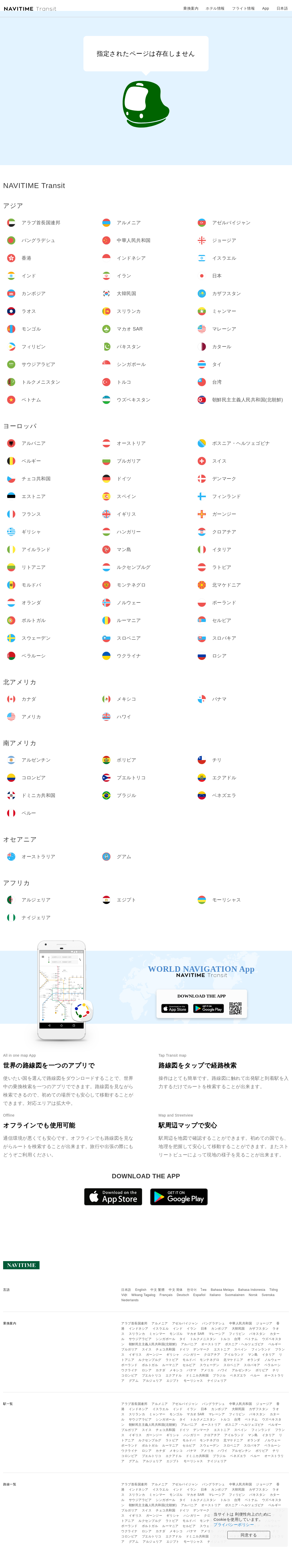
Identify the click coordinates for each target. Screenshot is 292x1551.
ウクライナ (129, 1370)
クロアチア (212, 1354)
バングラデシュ (213, 1323)
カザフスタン (259, 1328)
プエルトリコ (151, 1375)
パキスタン (257, 1334)
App (265, 8)
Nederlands (129, 1300)
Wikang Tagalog (143, 1295)
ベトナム (251, 1339)
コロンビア (129, 1375)
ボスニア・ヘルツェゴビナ (244, 1344)
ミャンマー (157, 1334)
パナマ (192, 1370)
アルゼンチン (241, 1370)
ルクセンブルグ (149, 1360)
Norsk (253, 1295)
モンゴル (175, 1334)
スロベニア (231, 1365)
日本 (204, 1328)
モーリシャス (193, 1380)
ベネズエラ (238, 1375)
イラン (192, 1328)
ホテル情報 (215, 8)
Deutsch (183, 1295)
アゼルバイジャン (185, 1323)
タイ (182, 1339)
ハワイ (223, 1370)
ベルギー (274, 1344)
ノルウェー (272, 1360)
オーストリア (211, 1344)
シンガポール (165, 1339)
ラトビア (172, 1360)
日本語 (126, 1290)
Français (166, 1295)
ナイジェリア (217, 1380)
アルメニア (159, 1323)
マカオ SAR (195, 1334)
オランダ (253, 1360)
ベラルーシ (272, 1365)
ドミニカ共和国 (197, 1375)
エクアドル (174, 1375)
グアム (134, 1380)
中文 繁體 (157, 1290)
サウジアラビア (140, 1339)
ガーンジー (154, 1354)
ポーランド (129, 1365)
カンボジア (219, 1328)
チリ (275, 1370)
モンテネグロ (209, 1360)
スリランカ (137, 1334)
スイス (147, 1349)
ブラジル (219, 1375)
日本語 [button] (282, 8)
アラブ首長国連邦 (134, 1323)
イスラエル (161, 1328)
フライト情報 (243, 8)
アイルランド (234, 1354)
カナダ (161, 1370)
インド (178, 1328)
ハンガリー (192, 1354)
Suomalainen (235, 1295)
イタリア (268, 1354)
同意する (249, 1535)
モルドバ (189, 1360)
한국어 (192, 1290)
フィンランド (261, 1349)
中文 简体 (176, 1290)
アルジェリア (152, 1380)
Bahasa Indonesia (251, 1290)
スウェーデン (209, 1365)
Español (199, 1295)
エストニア (222, 1349)
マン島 (253, 1354)
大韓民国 (238, 1328)
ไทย (204, 1290)
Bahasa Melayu (222, 1290)
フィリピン (237, 1334)
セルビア (189, 1365)
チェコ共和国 (165, 1349)
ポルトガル (150, 1365)
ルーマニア (170, 1365)
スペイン (240, 1349)
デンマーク (201, 1349)
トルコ (225, 1339)
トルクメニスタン (203, 1339)
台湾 (237, 1339)
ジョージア (264, 1323)
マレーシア (217, 1334)
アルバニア (189, 1344)
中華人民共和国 (240, 1323)
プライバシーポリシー (234, 1524)
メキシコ (175, 1370)
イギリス (135, 1354)
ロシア (147, 1370)
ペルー (255, 1375)
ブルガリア (129, 1349)
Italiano (215, 1295)
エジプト (172, 1380)
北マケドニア (233, 1360)
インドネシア (138, 1328)
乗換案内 (190, 8)
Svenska (268, 1295)
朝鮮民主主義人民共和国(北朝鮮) (153, 1344)
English (141, 1290)
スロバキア (252, 1365)
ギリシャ (172, 1354)
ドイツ (184, 1349)
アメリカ (207, 1370)
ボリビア (262, 1370)
